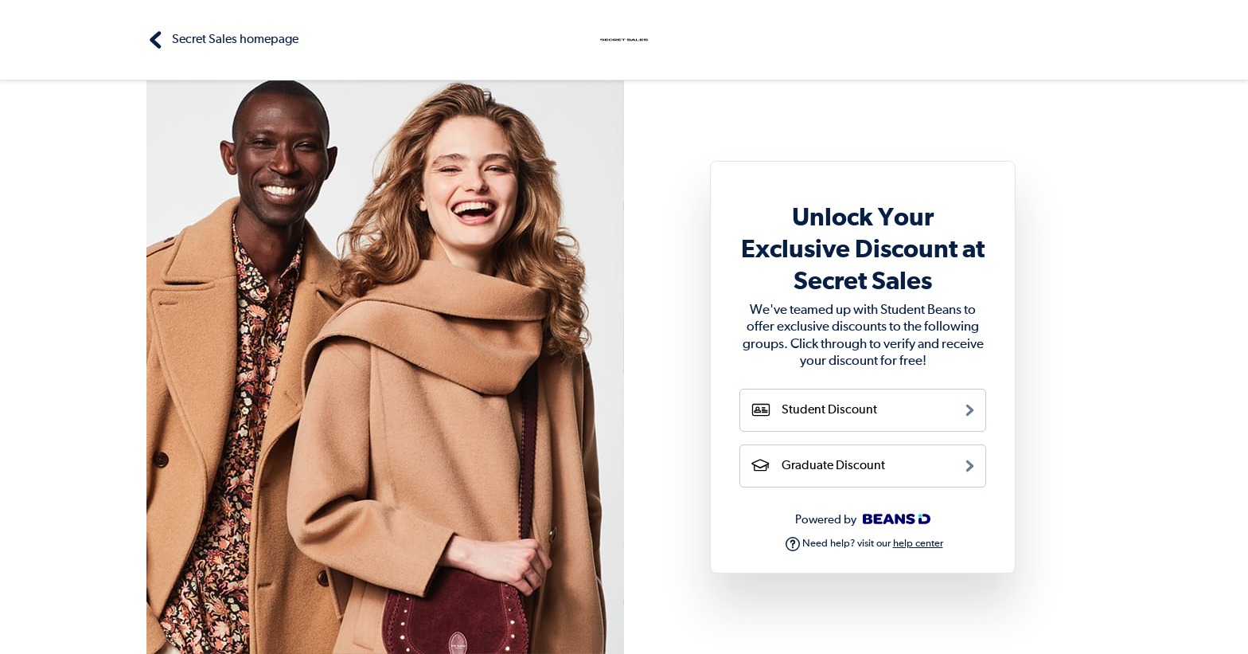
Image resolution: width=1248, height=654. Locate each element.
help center (918, 543)
